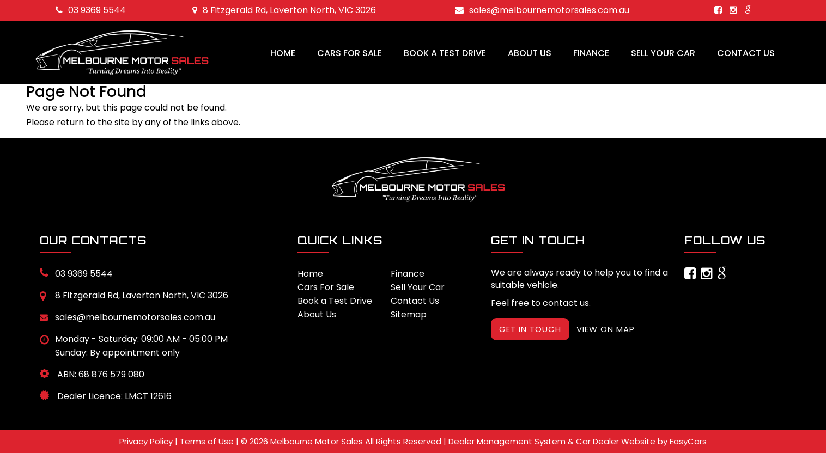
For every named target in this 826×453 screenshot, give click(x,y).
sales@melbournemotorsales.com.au (542, 10)
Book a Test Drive (445, 53)
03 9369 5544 (91, 10)
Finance (591, 53)
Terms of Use (208, 441)
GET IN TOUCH (530, 329)
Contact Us (746, 53)
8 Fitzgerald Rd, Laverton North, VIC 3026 (284, 10)
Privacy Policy (147, 441)
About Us (529, 53)
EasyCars (688, 441)
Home (282, 53)
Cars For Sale (349, 53)
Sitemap (409, 314)
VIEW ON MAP (605, 329)
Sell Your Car (663, 53)
